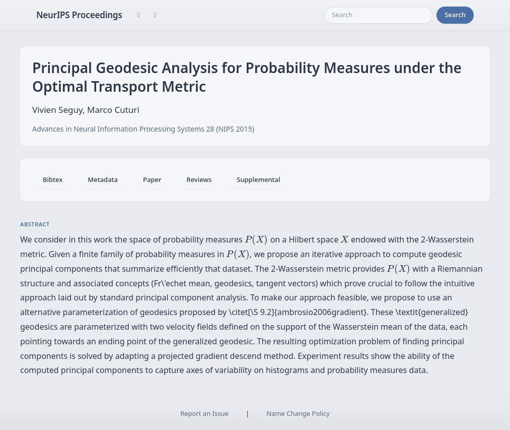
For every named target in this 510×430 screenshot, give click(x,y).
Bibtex (52, 179)
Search (455, 14)
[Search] (378, 15)
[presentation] (256, 239)
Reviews (198, 179)
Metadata (103, 179)
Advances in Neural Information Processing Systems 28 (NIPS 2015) (143, 129)
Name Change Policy (298, 413)
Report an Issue (204, 413)
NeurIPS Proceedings (79, 15)
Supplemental (258, 179)
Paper (152, 179)
